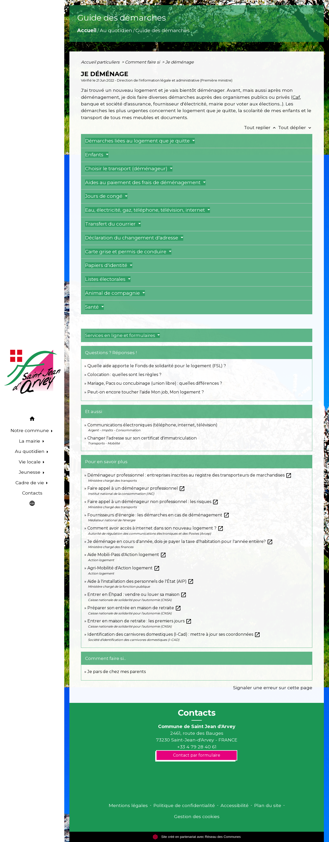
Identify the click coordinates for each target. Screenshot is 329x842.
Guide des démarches (162, 30)
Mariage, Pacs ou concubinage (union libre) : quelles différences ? (154, 383)
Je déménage (179, 62)
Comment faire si (143, 62)
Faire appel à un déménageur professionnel (136, 488)
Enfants (95, 155)
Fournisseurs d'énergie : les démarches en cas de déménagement (158, 515)
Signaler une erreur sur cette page (272, 687)
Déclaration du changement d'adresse (132, 238)
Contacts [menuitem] (32, 493)
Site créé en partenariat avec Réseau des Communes (197, 837)
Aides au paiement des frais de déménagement (143, 182)
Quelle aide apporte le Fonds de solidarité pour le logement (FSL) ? (156, 365)
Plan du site (267, 805)
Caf (296, 97)
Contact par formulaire (196, 755)
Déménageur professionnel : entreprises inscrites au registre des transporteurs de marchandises (189, 475)
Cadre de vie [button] (30, 482)
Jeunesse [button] (30, 472)
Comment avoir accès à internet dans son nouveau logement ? (155, 528)
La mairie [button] (30, 441)
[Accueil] (32, 371)
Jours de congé (104, 196)
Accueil (86, 30)
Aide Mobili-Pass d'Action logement (126, 554)
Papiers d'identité (107, 265)
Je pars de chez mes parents (116, 671)
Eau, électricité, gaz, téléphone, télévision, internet (145, 210)
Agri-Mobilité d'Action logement (123, 568)
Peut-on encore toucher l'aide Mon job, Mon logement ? (145, 392)
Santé (92, 307)
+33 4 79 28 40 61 (196, 746)
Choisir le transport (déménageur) (127, 169)
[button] (32, 419)
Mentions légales (128, 805)
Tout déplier (295, 127)
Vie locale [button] (30, 461)
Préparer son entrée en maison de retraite (134, 607)
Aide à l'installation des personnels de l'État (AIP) (140, 581)
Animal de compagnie (113, 293)
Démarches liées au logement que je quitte (138, 141)
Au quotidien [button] (30, 451)
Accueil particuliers (101, 62)
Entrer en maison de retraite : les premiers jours (139, 621)
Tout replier (261, 127)
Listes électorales (106, 279)
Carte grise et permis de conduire (126, 252)
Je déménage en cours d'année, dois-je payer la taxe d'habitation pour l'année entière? (180, 541)
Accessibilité (235, 805)
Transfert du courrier (111, 224)
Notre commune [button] (30, 430)
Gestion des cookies (197, 816)
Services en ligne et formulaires (120, 335)
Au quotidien (116, 30)
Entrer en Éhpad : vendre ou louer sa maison (137, 594)
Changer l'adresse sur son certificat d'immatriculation (142, 438)
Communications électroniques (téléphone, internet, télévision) (152, 425)
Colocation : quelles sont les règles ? (124, 374)
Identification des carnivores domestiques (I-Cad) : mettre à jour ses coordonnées (173, 634)
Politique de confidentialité (184, 805)
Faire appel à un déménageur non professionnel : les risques (152, 501)
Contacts (197, 713)
